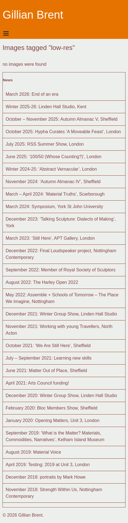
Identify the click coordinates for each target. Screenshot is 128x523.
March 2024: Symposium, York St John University (54, 206)
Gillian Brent (33, 15)
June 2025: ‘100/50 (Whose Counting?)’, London (53, 156)
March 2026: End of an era (32, 94)
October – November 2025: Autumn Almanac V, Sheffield (61, 119)
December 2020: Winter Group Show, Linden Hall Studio (61, 395)
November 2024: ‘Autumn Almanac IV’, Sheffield (53, 181)
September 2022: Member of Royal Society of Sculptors (60, 269)
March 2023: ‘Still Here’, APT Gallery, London (50, 238)
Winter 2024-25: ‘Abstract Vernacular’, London (51, 169)
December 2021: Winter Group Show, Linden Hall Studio (61, 314)
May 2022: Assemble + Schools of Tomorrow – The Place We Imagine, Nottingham (62, 298)
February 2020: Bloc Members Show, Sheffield (51, 408)
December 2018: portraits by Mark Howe (45, 477)
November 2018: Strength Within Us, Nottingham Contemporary (54, 493)
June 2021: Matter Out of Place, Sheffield (46, 370)
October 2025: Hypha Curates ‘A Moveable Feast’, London (63, 131)
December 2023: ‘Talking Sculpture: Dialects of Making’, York (61, 222)
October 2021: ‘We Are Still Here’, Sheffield (48, 345)
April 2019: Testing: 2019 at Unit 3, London (48, 464)
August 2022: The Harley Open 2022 (42, 282)
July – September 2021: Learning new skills (49, 358)
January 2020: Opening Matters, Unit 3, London (52, 420)
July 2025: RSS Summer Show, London (45, 144)
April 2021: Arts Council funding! (37, 383)
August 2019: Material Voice (33, 452)
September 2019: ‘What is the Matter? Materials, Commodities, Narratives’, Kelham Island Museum (55, 436)
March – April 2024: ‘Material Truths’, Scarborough (55, 194)
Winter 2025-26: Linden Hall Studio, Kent (46, 106)
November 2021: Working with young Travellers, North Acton (59, 329)
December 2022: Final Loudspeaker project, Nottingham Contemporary (61, 254)
